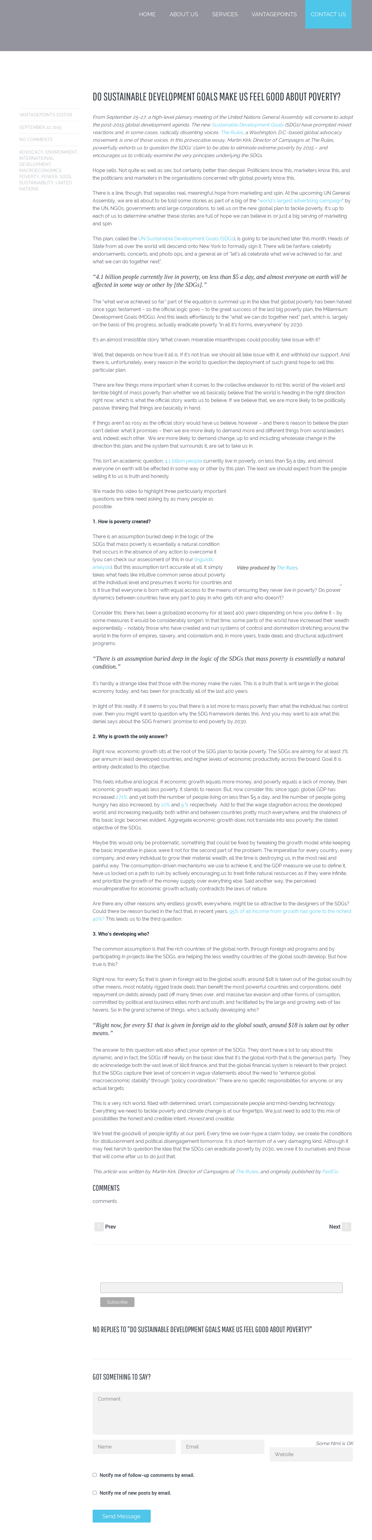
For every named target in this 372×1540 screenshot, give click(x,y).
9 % (185, 805)
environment (61, 152)
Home (147, 14)
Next (340, 1226)
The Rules (231, 132)
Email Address (115, 1279)
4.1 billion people (183, 461)
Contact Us (328, 14)
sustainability (36, 182)
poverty (29, 176)
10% (165, 805)
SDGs (65, 176)
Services (225, 14)
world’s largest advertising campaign (300, 201)
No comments (36, 139)
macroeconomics (40, 170)
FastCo (330, 1171)
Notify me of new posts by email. (135, 1492)
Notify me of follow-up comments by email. (147, 1475)
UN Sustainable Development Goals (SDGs (186, 239)
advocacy (31, 152)
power (49, 176)
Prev (105, 1226)
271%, (122, 797)
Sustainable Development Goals (248, 125)
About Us (184, 14)
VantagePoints (274, 14)
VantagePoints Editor (45, 114)
